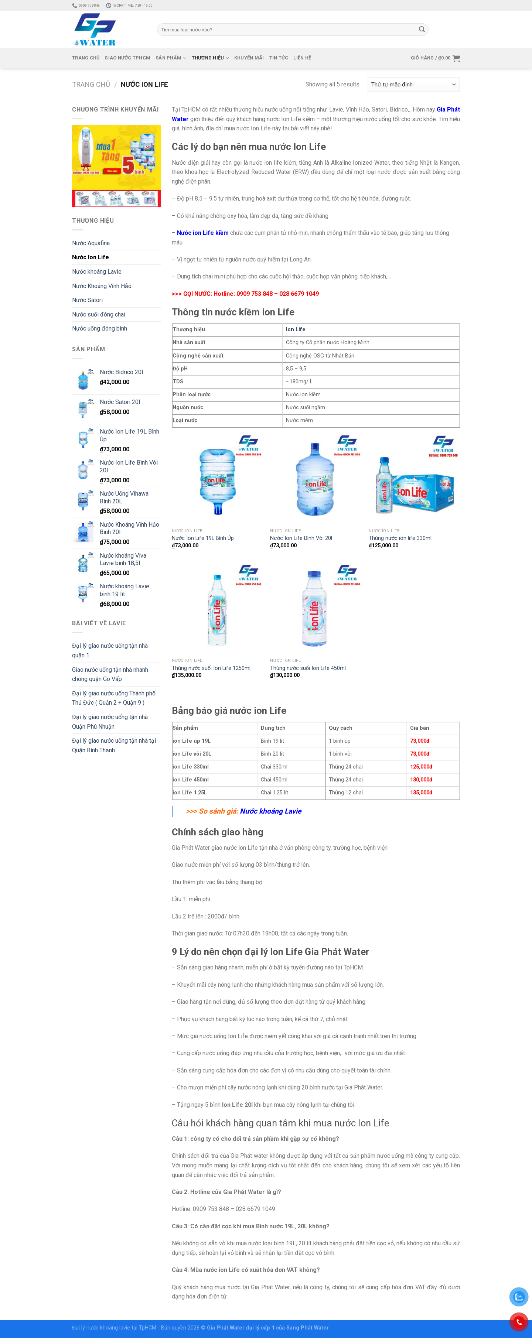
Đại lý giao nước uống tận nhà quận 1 (110, 650)
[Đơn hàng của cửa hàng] (413, 85)
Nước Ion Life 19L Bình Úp (203, 538)
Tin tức (279, 58)
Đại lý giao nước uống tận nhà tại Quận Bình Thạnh (114, 745)
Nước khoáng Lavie (97, 271)
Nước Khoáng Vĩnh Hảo (102, 286)
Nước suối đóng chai (98, 314)
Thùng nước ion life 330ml (400, 538)
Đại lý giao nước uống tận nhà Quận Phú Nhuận (110, 722)
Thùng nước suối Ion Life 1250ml (211, 668)
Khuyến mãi (249, 58)
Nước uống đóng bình (99, 328)
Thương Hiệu (210, 58)
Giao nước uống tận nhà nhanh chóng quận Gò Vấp (110, 674)
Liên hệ (302, 58)
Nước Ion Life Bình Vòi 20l (301, 538)
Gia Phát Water (226, 1328)
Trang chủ (85, 58)
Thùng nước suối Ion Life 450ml (308, 668)
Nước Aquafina (91, 243)
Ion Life (296, 329)
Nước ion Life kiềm (203, 232)
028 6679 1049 (299, 293)
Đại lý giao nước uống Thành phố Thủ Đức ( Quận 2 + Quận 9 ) (114, 698)
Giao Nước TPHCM (127, 58)
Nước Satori (87, 300)
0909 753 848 (254, 293)
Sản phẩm (171, 58)
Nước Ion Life (90, 257)
